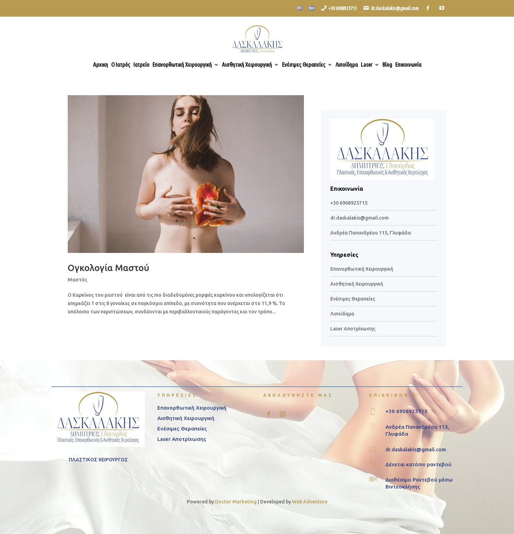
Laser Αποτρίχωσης (352, 328)
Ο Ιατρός (120, 65)
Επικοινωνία (408, 65)
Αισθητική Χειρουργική (247, 65)
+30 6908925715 (348, 203)
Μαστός (77, 279)
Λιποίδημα (346, 65)
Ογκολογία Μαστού (108, 268)
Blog (387, 65)
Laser (366, 65)
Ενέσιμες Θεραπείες (303, 65)
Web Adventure (310, 501)
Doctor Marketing (236, 501)
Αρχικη (100, 65)
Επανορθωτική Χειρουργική (182, 65)
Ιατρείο (141, 65)
